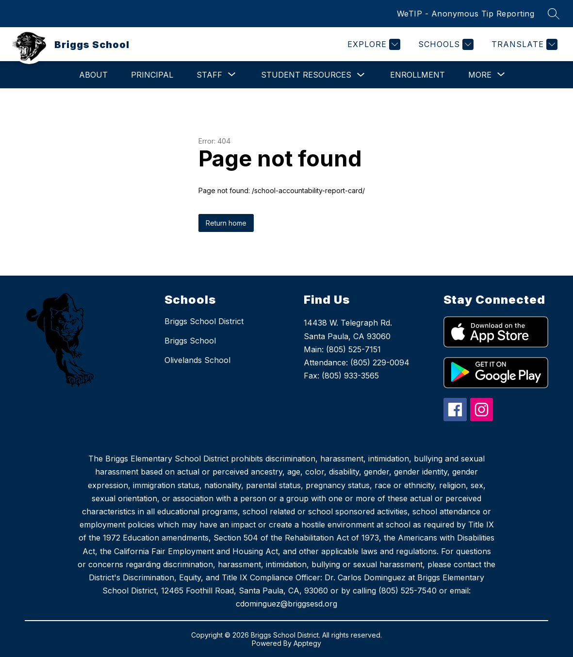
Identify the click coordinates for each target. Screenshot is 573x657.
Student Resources (306, 75)
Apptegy (307, 643)
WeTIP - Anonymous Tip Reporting (466, 13)
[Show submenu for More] (479, 75)
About (93, 75)
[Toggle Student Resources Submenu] (361, 75)
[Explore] (372, 44)
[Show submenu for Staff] (209, 75)
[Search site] (553, 13)
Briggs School (190, 340)
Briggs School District (204, 321)
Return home (226, 223)
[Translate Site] (523, 44)
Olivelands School (197, 360)
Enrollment (417, 75)
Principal (152, 75)
